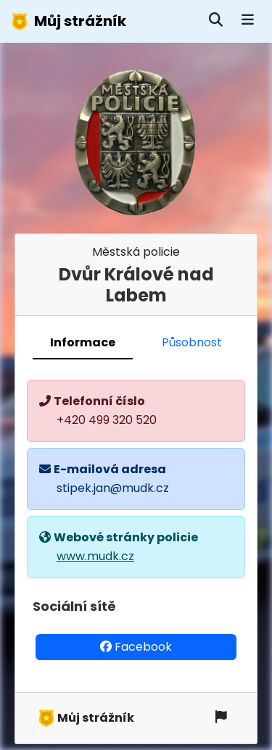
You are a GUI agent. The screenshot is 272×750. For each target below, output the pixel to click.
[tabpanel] (136, 526)
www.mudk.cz (95, 556)
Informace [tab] (82, 342)
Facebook (136, 646)
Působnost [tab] (192, 342)
